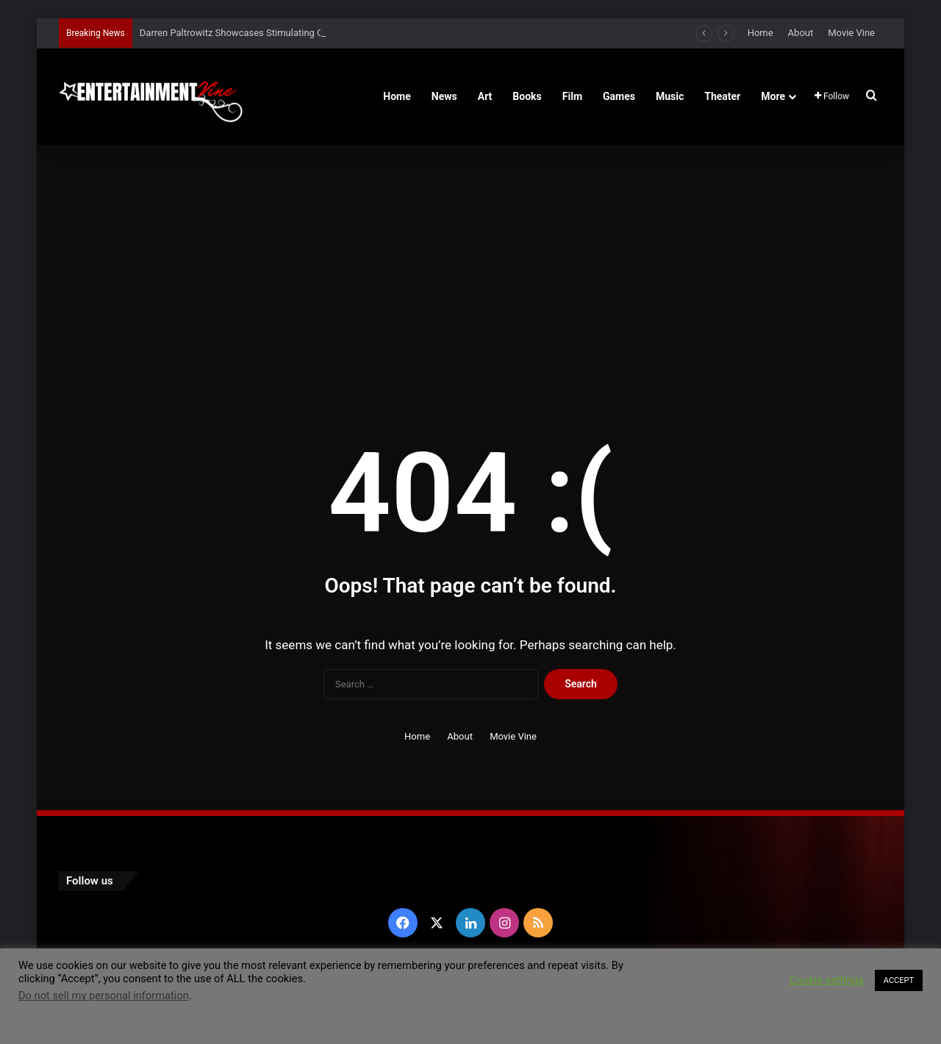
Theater (722, 96)
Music (670, 96)
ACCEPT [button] (899, 980)
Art (485, 96)
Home (760, 32)
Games (619, 96)
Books (526, 96)
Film (572, 96)
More (773, 96)
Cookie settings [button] (827, 980)
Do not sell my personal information (103, 995)
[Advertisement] (470, 270)
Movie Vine (851, 32)
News (444, 96)
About (801, 32)
